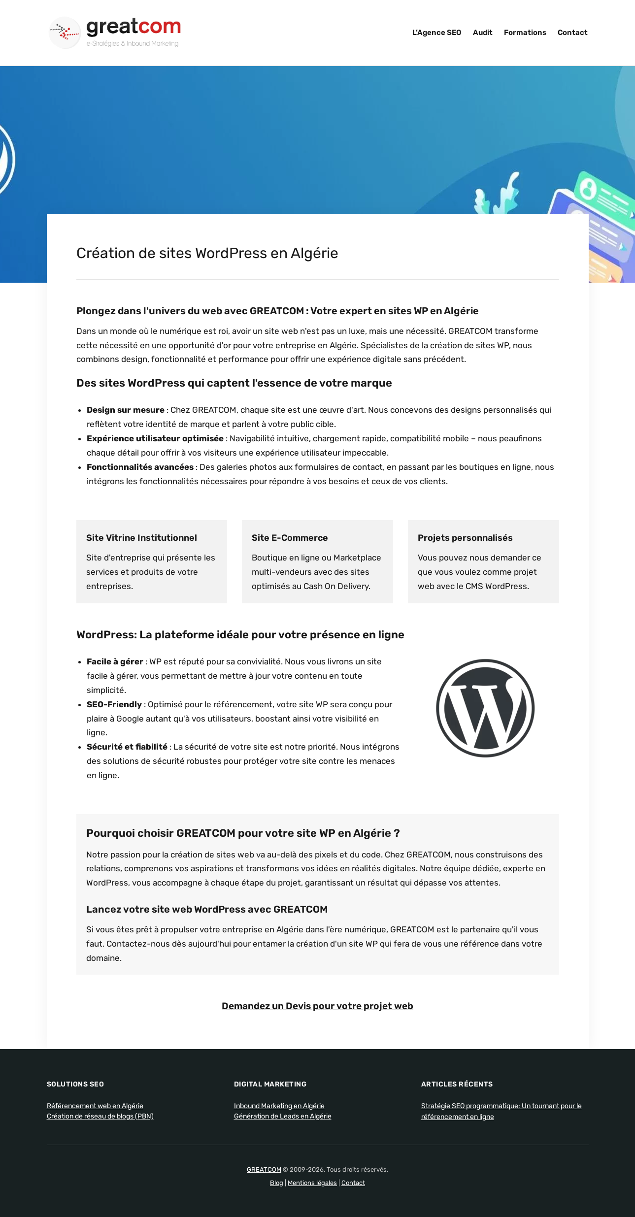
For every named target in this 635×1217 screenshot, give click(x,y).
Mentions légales (312, 1182)
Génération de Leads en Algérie (283, 1116)
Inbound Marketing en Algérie (279, 1105)
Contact (573, 32)
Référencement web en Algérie (95, 1105)
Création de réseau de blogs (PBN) (100, 1116)
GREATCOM (264, 1169)
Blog (276, 1182)
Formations (525, 32)
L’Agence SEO (437, 32)
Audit (483, 32)
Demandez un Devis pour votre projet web (317, 1006)
